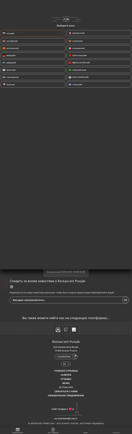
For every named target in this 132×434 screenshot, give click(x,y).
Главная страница (66, 371)
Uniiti (74, 419)
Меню (66, 383)
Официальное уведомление (66, 395)
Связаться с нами (66, 391)
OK (125, 300)
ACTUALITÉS (66, 387)
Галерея (66, 375)
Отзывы (66, 379)
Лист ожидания (53, 430)
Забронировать (17, 430)
